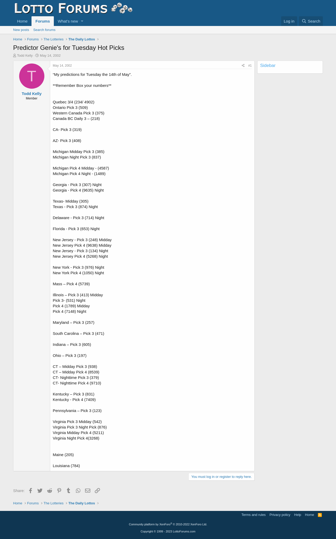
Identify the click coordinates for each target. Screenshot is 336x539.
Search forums (44, 30)
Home (22, 21)
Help (297, 515)
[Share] (243, 66)
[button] (82, 21)
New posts (21, 30)
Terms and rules (254, 515)
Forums (42, 21)
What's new (68, 21)
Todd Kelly (25, 55)
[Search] (311, 21)
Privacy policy (280, 515)
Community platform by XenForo (168, 524)
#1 (250, 65)
